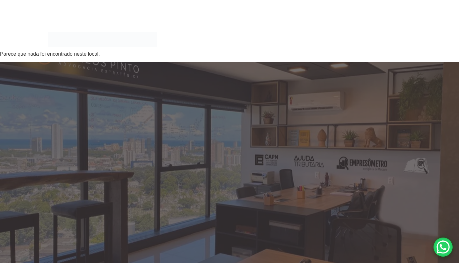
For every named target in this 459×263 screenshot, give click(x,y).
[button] (248, 39)
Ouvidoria (395, 39)
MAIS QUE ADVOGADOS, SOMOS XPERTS (317, 39)
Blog (370, 39)
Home (213, 39)
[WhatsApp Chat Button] (443, 247)
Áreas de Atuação (247, 39)
